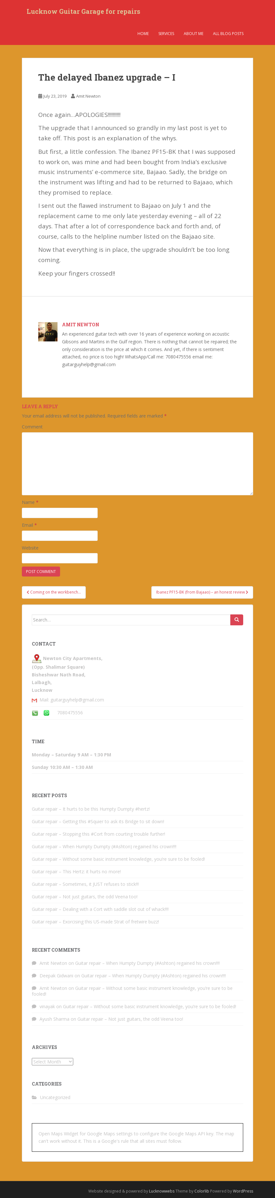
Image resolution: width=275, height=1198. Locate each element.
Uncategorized (55, 1097)
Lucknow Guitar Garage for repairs (83, 11)
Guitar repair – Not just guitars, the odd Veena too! (85, 897)
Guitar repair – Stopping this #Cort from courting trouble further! (98, 834)
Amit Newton (88, 96)
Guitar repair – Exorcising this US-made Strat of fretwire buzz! (95, 922)
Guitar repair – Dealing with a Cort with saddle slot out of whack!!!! (100, 909)
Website (30, 548)
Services (166, 33)
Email (29, 525)
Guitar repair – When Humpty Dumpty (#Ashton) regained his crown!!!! (104, 846)
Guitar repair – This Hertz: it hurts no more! (76, 871)
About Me (193, 33)
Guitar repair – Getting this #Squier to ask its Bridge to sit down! (98, 821)
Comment (32, 427)
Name (30, 502)
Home (143, 33)
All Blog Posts (228, 33)
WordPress (243, 1191)
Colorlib (201, 1191)
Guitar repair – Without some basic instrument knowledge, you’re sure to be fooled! (118, 859)
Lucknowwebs (161, 1191)
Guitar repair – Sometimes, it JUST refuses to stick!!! (85, 884)
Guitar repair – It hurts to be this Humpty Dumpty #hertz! (91, 809)
